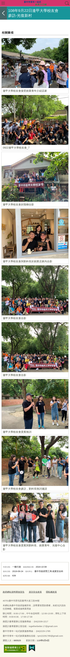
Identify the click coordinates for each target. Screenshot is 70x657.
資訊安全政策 (35, 592)
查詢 (67, 3)
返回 (3, 13)
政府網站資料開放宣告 (13, 592)
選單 (3, 3)
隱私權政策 (51, 592)
